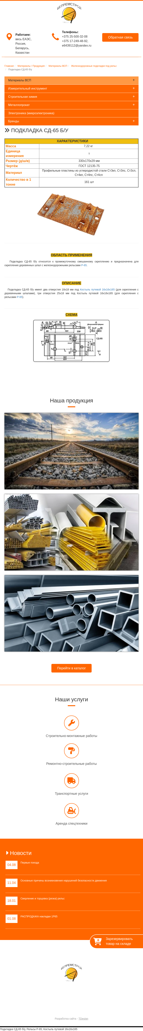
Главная (18, 953)
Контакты (117, 953)
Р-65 (84, 265)
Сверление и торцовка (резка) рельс (42, 898)
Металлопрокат (71, 105)
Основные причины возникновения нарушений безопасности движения (63, 880)
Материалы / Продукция (92, 953)
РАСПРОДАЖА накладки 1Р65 (39, 916)
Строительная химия (71, 96)
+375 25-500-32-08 (75, 36)
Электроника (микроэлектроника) (31, 113)
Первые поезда (29, 862)
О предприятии (37, 953)
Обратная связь (120, 37)
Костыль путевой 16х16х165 (97, 289)
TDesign (83, 1018)
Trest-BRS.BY (61, 1008)
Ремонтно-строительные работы (71, 764)
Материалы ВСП (71, 80)
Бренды (71, 121)
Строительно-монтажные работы (71, 736)
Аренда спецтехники (71, 823)
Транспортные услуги (71, 793)
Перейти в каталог (71, 668)
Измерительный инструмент (71, 88)
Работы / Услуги (61, 953)
